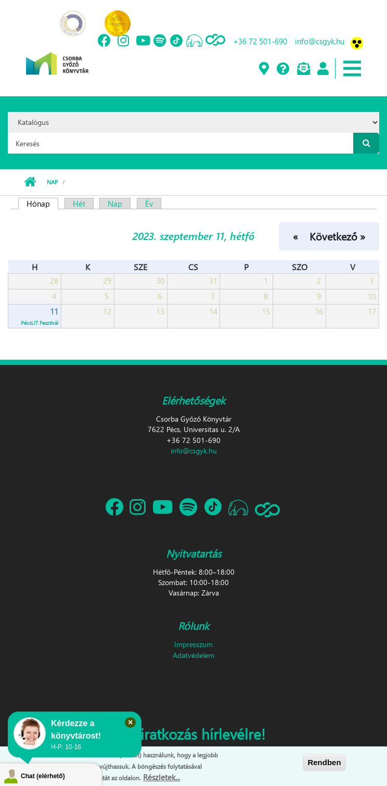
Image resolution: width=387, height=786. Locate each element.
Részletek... (161, 777)
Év (149, 203)
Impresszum (193, 644)
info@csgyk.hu (319, 41)
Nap (52, 182)
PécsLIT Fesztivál (39, 323)
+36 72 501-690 (260, 41)
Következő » (337, 236)
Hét (79, 203)
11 (54, 311)
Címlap (30, 182)
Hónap (42, 203)
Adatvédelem (193, 655)
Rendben (324, 762)
